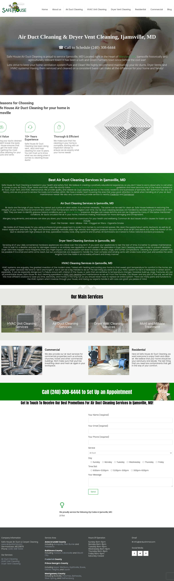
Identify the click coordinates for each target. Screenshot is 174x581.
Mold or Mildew (73, 212)
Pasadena (49, 546)
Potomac (66, 576)
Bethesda (76, 576)
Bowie (82, 567)
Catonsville (67, 553)
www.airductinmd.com (11, 544)
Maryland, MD (127, 56)
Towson (57, 553)
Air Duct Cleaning (9, 559)
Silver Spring (50, 578)
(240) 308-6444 (15, 549)
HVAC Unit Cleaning (10, 561)
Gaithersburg (67, 578)
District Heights (52, 569)
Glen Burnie (69, 544)
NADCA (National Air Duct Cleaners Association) (93, 187)
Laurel (67, 569)
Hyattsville (74, 567)
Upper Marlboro (61, 567)
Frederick (49, 559)
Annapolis (58, 544)
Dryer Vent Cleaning (10, 563)
